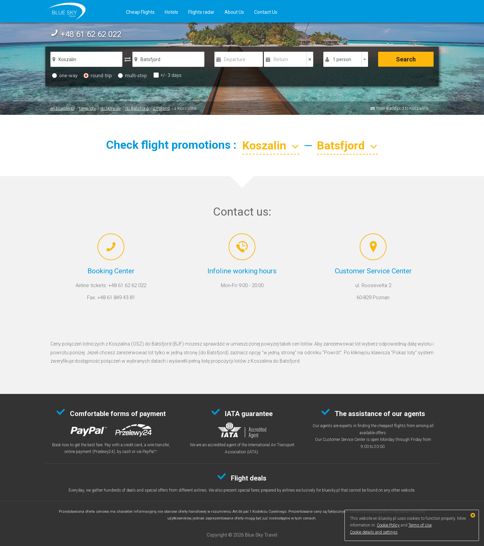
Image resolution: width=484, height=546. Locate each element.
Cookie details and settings (374, 532)
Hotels (171, 12)
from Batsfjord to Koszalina (402, 108)
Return (281, 59)
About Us (234, 12)
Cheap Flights (140, 12)
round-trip (98, 75)
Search (406, 59)
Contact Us (265, 12)
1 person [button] (342, 59)
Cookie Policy (388, 525)
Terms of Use (420, 525)
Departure (234, 59)
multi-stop (132, 75)
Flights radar (201, 12)
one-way (65, 75)
